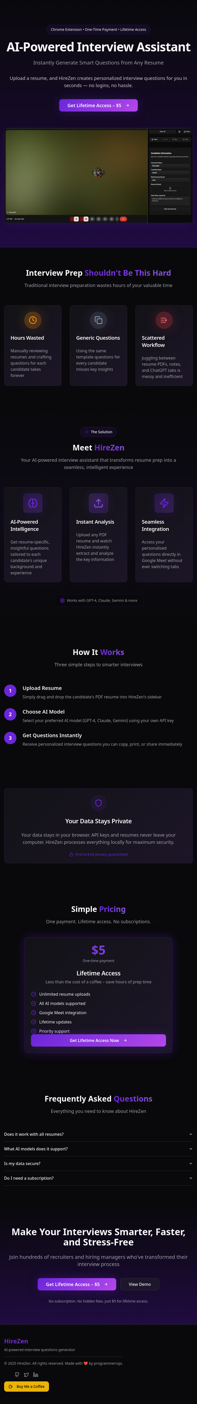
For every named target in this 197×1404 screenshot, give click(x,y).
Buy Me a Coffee (26, 1386)
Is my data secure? (98, 1163)
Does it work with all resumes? (98, 1134)
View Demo (140, 1284)
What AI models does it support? (98, 1149)
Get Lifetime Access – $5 (98, 105)
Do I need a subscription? (98, 1178)
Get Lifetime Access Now (98, 1040)
